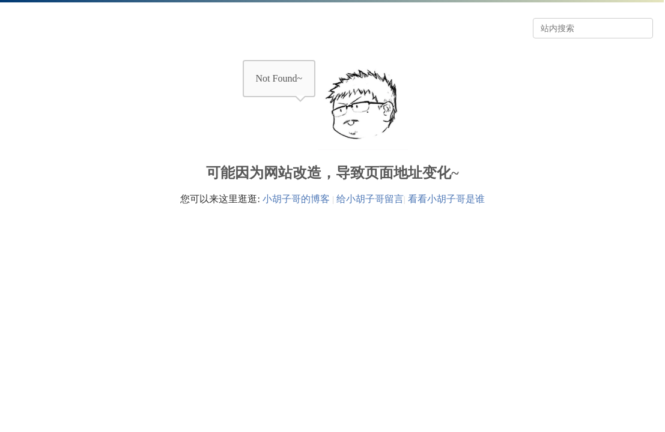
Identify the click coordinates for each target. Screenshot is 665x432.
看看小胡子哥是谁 (446, 199)
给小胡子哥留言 (370, 199)
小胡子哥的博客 (296, 199)
